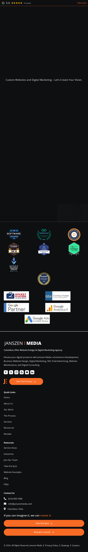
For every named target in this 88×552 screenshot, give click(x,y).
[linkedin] (32, 372)
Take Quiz (82, 3)
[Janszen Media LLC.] (23, 342)
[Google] (22, 372)
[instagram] (16, 372)
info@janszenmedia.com (20, 503)
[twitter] (11, 372)
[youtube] (27, 372)
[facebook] (6, 372)
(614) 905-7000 (15, 498)
